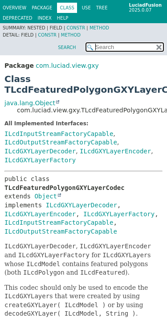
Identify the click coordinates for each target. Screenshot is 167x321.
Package (42, 7)
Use (86, 7)
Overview (14, 7)
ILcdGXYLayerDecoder (40, 151)
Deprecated (18, 18)
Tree (102, 7)
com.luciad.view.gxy (67, 65)
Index (45, 18)
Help (62, 18)
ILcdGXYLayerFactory (40, 160)
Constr (75, 27)
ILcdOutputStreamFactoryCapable (60, 142)
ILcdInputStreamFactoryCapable (58, 133)
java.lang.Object (29, 103)
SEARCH (67, 47)
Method (99, 27)
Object (45, 196)
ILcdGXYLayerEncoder (115, 151)
